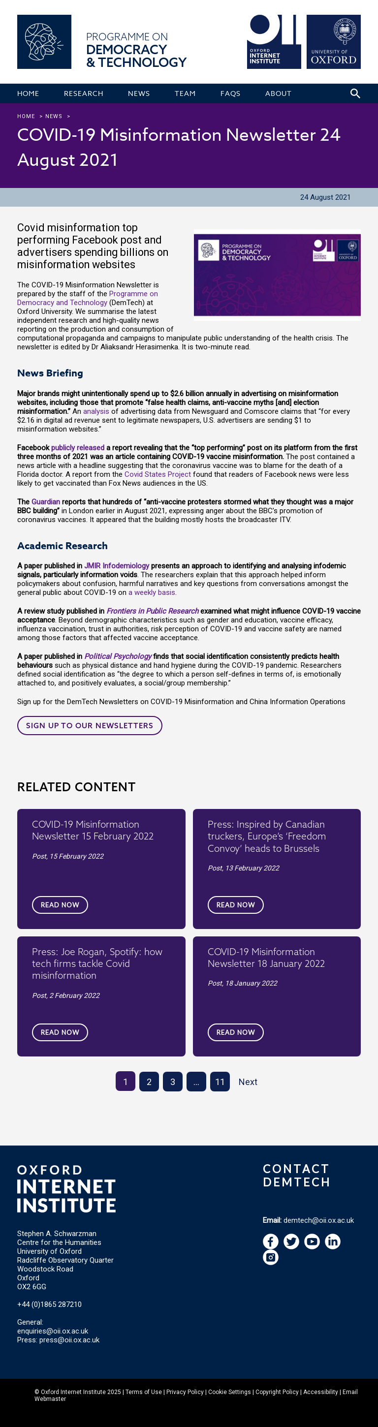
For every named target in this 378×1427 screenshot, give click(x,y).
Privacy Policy (185, 1392)
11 (220, 1082)
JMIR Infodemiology (116, 565)
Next (248, 1082)
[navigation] (312, 1246)
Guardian (46, 501)
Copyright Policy (277, 1392)
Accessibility (320, 1392)
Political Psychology (117, 656)
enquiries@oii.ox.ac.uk (52, 1331)
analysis (97, 411)
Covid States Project (158, 474)
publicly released (77, 447)
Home (26, 116)
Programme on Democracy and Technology (87, 298)
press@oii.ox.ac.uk (69, 1339)
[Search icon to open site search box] (355, 93)
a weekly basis (151, 592)
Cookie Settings (229, 1392)
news (54, 116)
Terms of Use (144, 1392)
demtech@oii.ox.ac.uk (319, 1220)
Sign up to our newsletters (90, 725)
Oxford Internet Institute (73, 1392)
